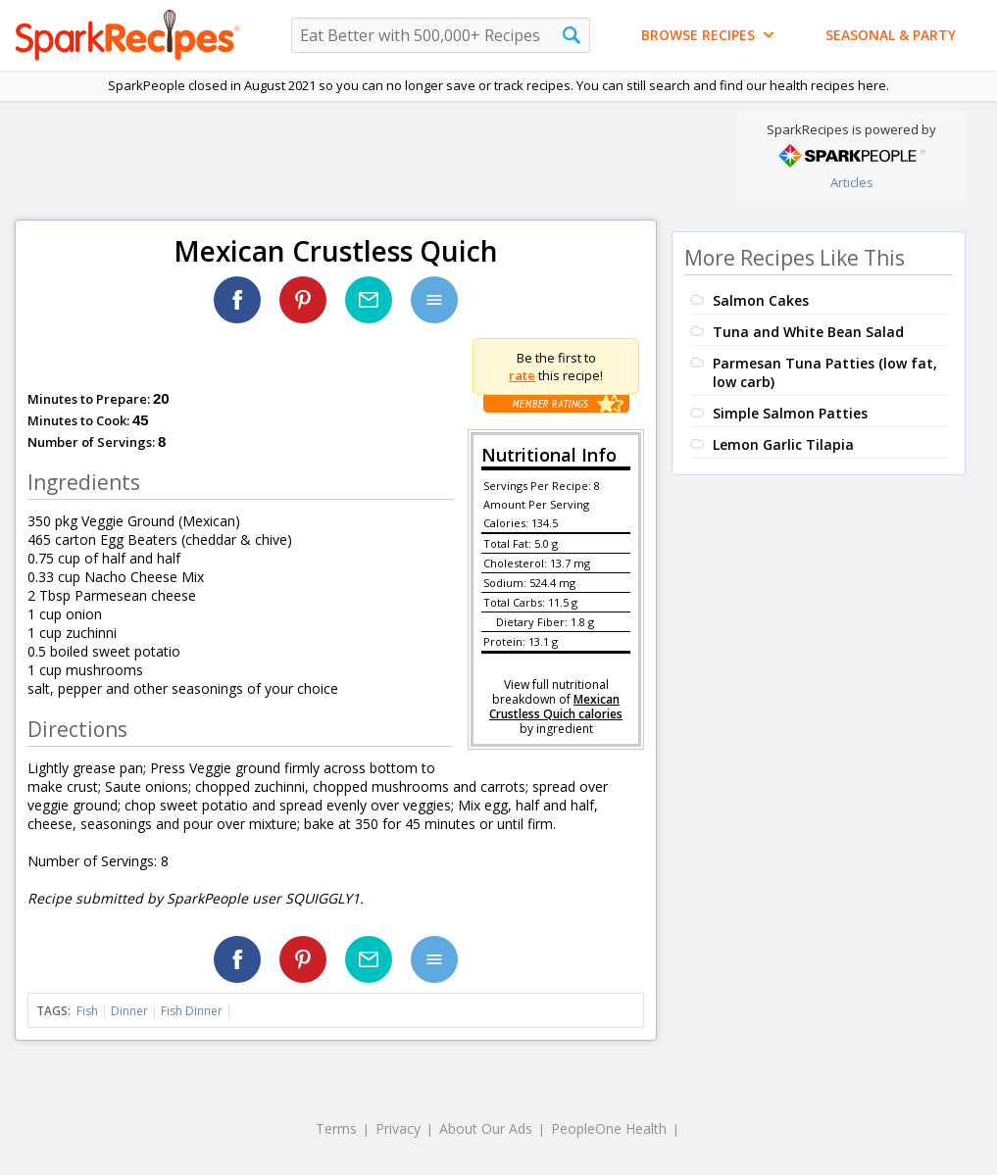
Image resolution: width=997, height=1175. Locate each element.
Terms (336, 1128)
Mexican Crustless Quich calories (556, 706)
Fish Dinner (192, 1011)
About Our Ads (485, 1128)
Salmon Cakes (761, 300)
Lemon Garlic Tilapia (783, 444)
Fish (87, 1011)
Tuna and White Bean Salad (808, 331)
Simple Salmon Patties (790, 413)
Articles (851, 182)
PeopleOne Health (609, 1128)
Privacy (398, 1128)
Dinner (129, 1011)
